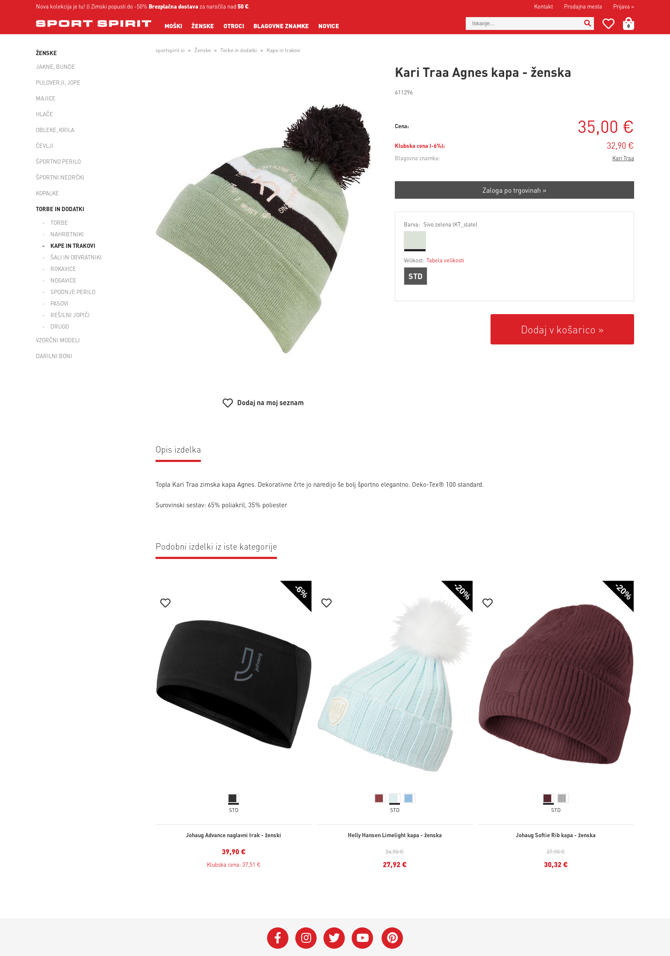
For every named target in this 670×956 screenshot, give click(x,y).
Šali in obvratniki (76, 257)
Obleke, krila (55, 129)
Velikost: (434, 260)
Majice (46, 98)
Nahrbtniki (67, 234)
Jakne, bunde (55, 66)
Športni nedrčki (60, 177)
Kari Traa (623, 158)
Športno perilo (58, 161)
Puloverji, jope (58, 82)
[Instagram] (306, 938)
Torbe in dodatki (60, 208)
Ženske (202, 25)
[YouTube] (362, 938)
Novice (328, 25)
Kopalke (47, 193)
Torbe (59, 222)
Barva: (440, 224)
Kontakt (543, 6)
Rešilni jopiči (70, 314)
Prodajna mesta (583, 6)
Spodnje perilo (72, 291)
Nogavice (63, 280)
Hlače (44, 114)
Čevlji (44, 145)
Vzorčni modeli (58, 340)
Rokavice (63, 268)
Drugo (59, 326)
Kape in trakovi (72, 245)
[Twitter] (334, 938)
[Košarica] (633, 23)
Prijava (623, 6)
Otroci (233, 25)
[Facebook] (277, 938)
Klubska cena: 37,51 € (234, 864)
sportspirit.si (170, 50)
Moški (173, 25)
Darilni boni (54, 355)
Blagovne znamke (281, 25)
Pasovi (59, 303)
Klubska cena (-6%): (420, 145)
